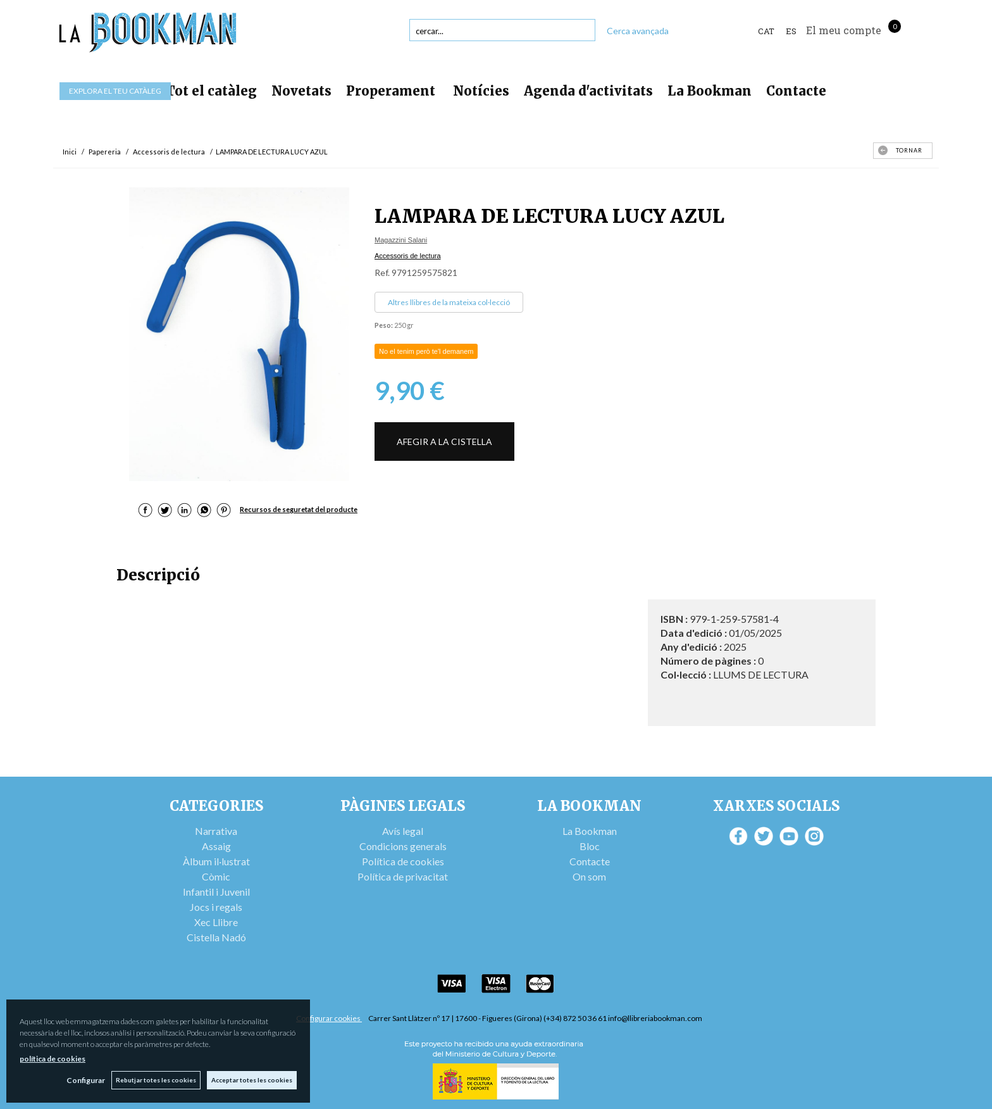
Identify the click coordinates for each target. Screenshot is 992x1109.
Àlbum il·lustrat (216, 861)
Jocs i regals (216, 907)
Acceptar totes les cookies (251, 1080)
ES (791, 31)
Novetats (301, 91)
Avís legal (402, 831)
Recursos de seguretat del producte (298, 509)
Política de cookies (403, 861)
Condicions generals (403, 846)
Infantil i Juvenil (216, 892)
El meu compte (843, 30)
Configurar (85, 1080)
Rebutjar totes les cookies (156, 1080)
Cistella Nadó (216, 937)
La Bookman (709, 91)
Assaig (216, 846)
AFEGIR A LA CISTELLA (444, 441)
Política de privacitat (402, 876)
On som (589, 876)
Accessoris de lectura (408, 256)
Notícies (481, 91)
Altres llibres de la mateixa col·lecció (449, 302)
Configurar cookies (329, 1018)
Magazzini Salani (401, 240)
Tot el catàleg (211, 91)
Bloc (590, 846)
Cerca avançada (638, 30)
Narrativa (216, 831)
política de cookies (52, 1058)
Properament (392, 91)
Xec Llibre (216, 922)
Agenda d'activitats (588, 91)
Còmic (216, 876)
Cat (766, 31)
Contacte (796, 91)
